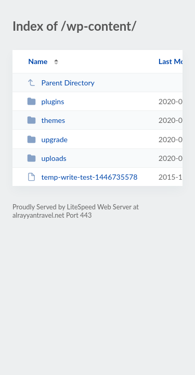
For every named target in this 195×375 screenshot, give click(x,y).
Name (37, 61)
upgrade (47, 139)
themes (46, 120)
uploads (46, 158)
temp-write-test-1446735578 (82, 176)
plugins (45, 101)
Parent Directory (61, 82)
